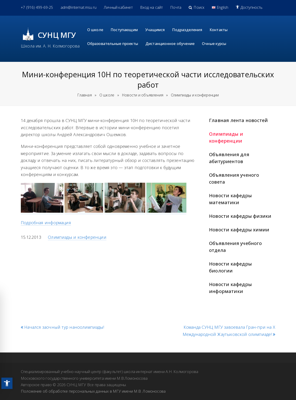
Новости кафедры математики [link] (230, 199)
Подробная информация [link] (46, 222)
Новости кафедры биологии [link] (230, 267)
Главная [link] (84, 95)
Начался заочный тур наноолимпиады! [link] (62, 327)
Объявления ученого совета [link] (234, 178)
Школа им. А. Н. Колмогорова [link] (50, 46)
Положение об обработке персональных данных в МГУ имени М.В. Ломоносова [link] (93, 391)
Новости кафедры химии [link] (239, 230)
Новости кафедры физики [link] (240, 216)
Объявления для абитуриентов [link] (229, 157)
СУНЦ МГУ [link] (57, 35)
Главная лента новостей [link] (238, 120)
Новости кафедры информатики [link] (230, 287)
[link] (6, 383)
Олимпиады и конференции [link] (226, 137)
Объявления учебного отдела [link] (235, 246)
